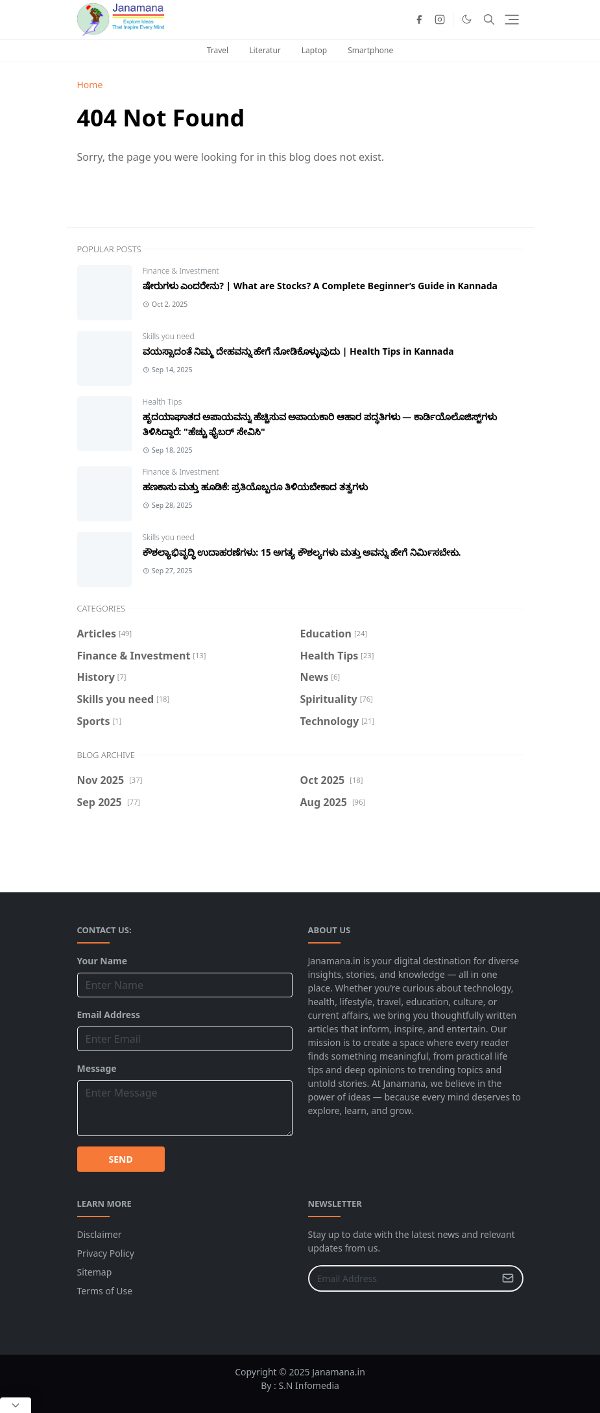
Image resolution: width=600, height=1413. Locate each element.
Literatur (265, 50)
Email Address (109, 1014)
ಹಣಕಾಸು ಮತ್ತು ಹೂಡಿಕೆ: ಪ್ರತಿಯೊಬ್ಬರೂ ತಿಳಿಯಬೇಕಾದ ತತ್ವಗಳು (255, 487)
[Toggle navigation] (512, 19)
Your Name (102, 961)
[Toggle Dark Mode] (466, 19)
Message (97, 1068)
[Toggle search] (489, 19)
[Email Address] (401, 1278)
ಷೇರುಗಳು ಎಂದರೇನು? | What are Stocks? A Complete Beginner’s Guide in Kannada (320, 285)
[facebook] (419, 19)
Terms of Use (105, 1291)
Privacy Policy (105, 1253)
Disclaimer (99, 1234)
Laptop (314, 50)
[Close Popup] (15, 1405)
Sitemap (94, 1272)
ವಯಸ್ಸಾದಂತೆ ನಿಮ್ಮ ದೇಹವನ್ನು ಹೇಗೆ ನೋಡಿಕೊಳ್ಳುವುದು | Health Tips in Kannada (298, 351)
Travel (217, 50)
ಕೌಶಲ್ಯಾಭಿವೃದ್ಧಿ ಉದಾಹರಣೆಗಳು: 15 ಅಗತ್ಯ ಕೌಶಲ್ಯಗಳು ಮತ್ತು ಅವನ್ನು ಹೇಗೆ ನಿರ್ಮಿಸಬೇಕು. (302, 552)
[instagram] (439, 19)
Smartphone (370, 50)
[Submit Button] (508, 1278)
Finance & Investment (181, 270)
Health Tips (162, 401)
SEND (121, 1159)
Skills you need (169, 336)
